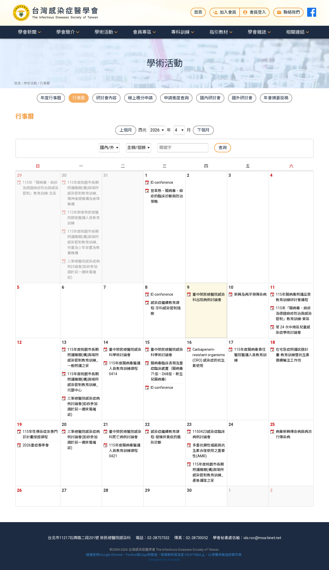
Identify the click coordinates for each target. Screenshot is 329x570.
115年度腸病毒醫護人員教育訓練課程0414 (124, 368)
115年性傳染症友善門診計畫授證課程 (40, 434)
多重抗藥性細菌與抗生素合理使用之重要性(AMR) (209, 450)
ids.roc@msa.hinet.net (262, 538)
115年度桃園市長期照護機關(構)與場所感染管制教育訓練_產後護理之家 (208, 472)
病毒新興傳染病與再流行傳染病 (294, 434)
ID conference (162, 182)
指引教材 (218, 32)
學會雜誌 (257, 32)
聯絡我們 (292, 12)
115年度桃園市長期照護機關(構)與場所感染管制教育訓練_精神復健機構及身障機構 (83, 193)
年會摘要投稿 (276, 97)
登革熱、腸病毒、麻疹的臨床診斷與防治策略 (167, 196)
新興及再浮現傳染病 (250, 294)
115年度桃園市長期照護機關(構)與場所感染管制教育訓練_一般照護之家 (83, 357)
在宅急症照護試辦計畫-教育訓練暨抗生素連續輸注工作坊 (292, 354)
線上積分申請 (140, 97)
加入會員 (228, 12)
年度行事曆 (51, 97)
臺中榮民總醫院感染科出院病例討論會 (209, 297)
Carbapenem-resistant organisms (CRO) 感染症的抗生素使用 (209, 357)
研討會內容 (106, 97)
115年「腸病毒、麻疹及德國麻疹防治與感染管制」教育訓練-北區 (41, 187)
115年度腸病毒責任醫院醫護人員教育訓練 (250, 354)
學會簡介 (65, 32)
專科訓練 (180, 32)
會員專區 (142, 32)
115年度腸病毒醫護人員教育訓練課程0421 (124, 450)
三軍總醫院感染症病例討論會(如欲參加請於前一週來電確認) (83, 269)
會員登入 (258, 12)
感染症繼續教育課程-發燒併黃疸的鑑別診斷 (166, 436)
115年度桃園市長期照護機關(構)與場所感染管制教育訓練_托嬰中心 (83, 382)
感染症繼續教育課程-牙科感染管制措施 (166, 308)
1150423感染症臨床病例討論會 (209, 434)
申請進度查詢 (176, 97)
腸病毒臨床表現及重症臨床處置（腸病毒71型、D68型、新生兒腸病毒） (167, 371)
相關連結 (295, 32)
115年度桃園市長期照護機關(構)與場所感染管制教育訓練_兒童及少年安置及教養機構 (83, 242)
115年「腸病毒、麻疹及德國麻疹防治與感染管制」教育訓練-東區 (294, 313)
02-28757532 (158, 538)
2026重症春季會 (36, 445)
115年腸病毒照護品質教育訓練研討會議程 (293, 297)
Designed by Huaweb (164, 560)
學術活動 (104, 32)
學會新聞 (27, 32)
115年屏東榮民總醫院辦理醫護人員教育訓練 (83, 217)
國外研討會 (242, 97)
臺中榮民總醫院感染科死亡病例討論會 (125, 434)
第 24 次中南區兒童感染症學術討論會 (293, 330)
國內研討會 (210, 97)
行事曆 (78, 97)
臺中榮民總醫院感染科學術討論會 (125, 352)
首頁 (198, 12)
